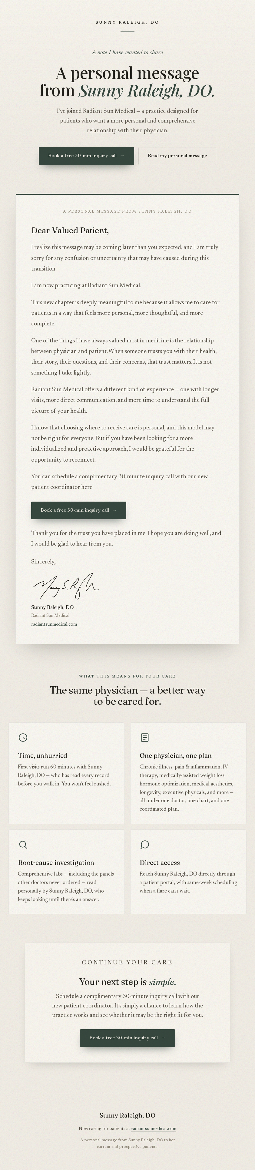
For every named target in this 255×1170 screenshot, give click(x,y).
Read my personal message (177, 155)
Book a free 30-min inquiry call (86, 156)
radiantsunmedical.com (54, 624)
